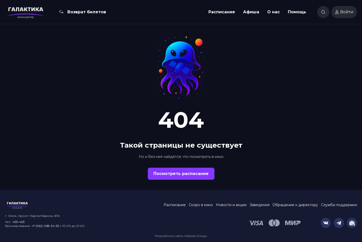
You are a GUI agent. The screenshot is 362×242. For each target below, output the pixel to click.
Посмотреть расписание (181, 173)
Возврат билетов (86, 12)
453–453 (19, 222)
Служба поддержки (339, 205)
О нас (273, 12)
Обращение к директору (295, 205)
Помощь (297, 12)
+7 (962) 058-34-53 (45, 226)
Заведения (259, 205)
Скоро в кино (201, 205)
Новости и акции (231, 205)
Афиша (251, 12)
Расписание (221, 12)
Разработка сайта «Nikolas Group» (181, 236)
